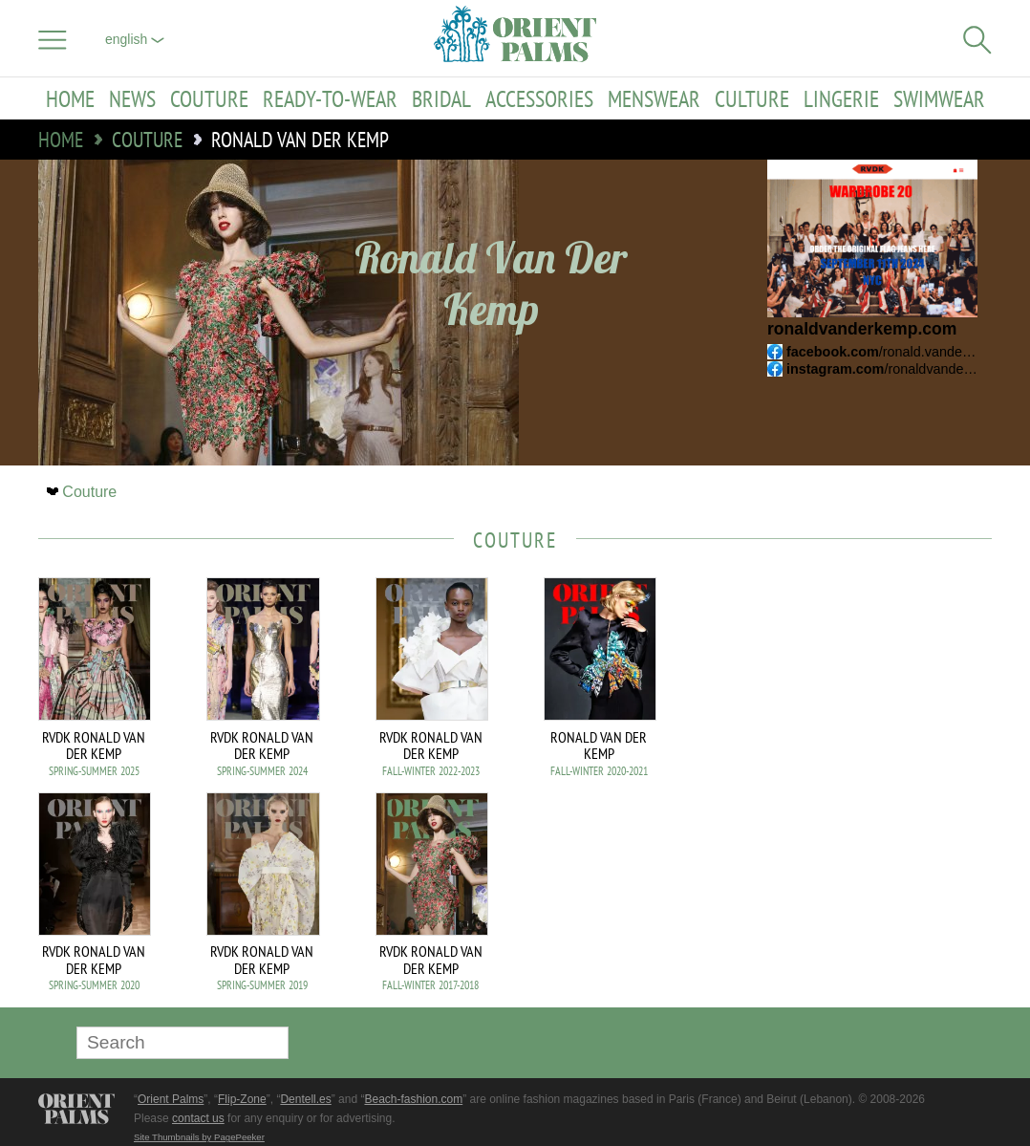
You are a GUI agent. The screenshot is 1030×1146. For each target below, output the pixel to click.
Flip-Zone (242, 1099)
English (134, 39)
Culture (752, 98)
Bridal (441, 98)
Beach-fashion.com (413, 1099)
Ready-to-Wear (330, 98)
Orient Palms (171, 1099)
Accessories (539, 98)
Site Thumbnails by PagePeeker (199, 1137)
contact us (198, 1118)
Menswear (654, 98)
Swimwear (939, 98)
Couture (209, 98)
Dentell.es (305, 1099)
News (132, 98)
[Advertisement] (858, 706)
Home (70, 98)
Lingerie (841, 98)
